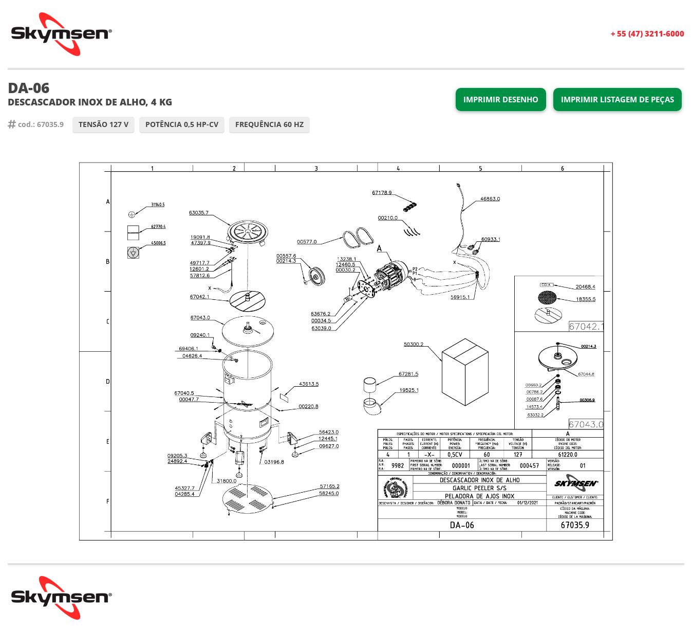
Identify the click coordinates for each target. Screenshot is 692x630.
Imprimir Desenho (500, 99)
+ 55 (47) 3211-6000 (647, 33)
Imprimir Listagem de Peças (617, 99)
